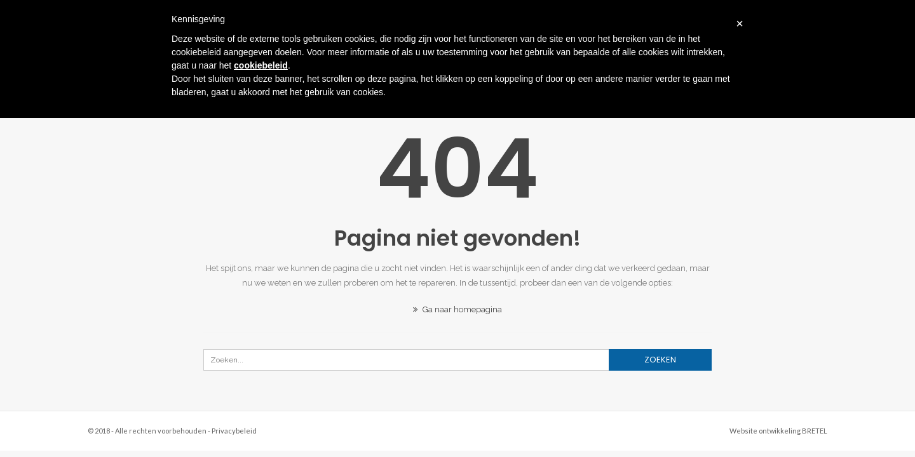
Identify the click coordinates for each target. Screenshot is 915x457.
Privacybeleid (234, 431)
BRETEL (814, 431)
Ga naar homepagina (457, 309)
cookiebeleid (261, 65)
